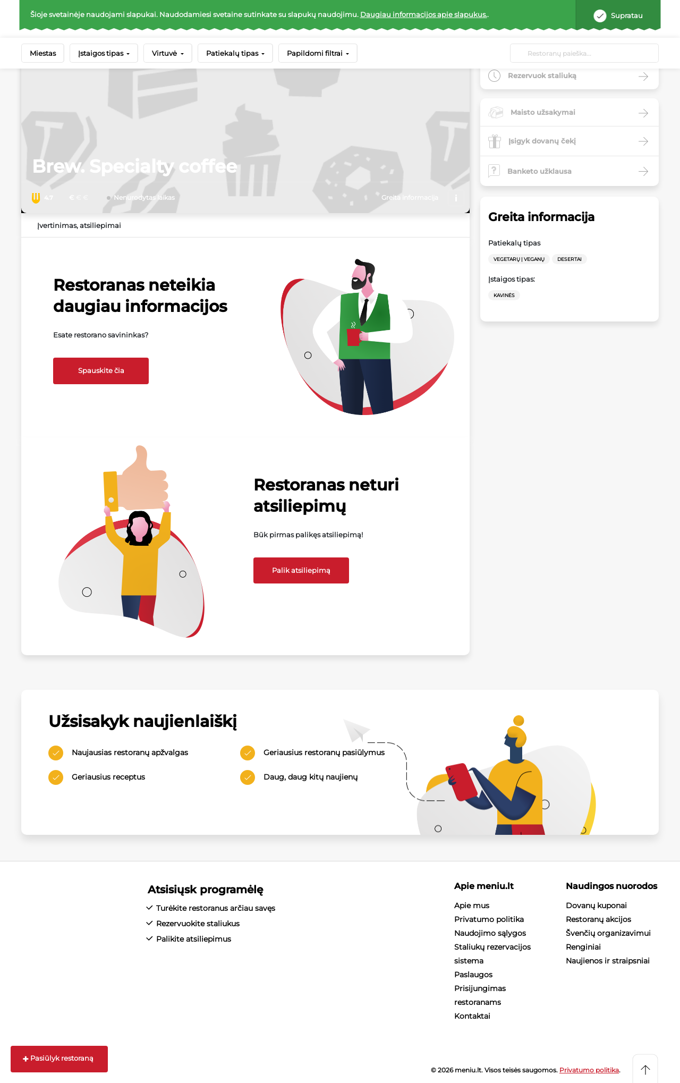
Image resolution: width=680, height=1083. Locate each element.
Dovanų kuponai (596, 905)
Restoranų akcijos (598, 919)
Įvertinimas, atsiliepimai (79, 225)
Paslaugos (473, 974)
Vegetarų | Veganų (519, 259)
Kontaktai (472, 1016)
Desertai (569, 259)
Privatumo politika (489, 919)
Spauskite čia (101, 370)
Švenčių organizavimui (608, 933)
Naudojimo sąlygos (490, 933)
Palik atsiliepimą (301, 570)
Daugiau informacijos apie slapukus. (423, 14)
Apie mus (471, 905)
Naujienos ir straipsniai (608, 961)
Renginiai (583, 947)
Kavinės (504, 295)
